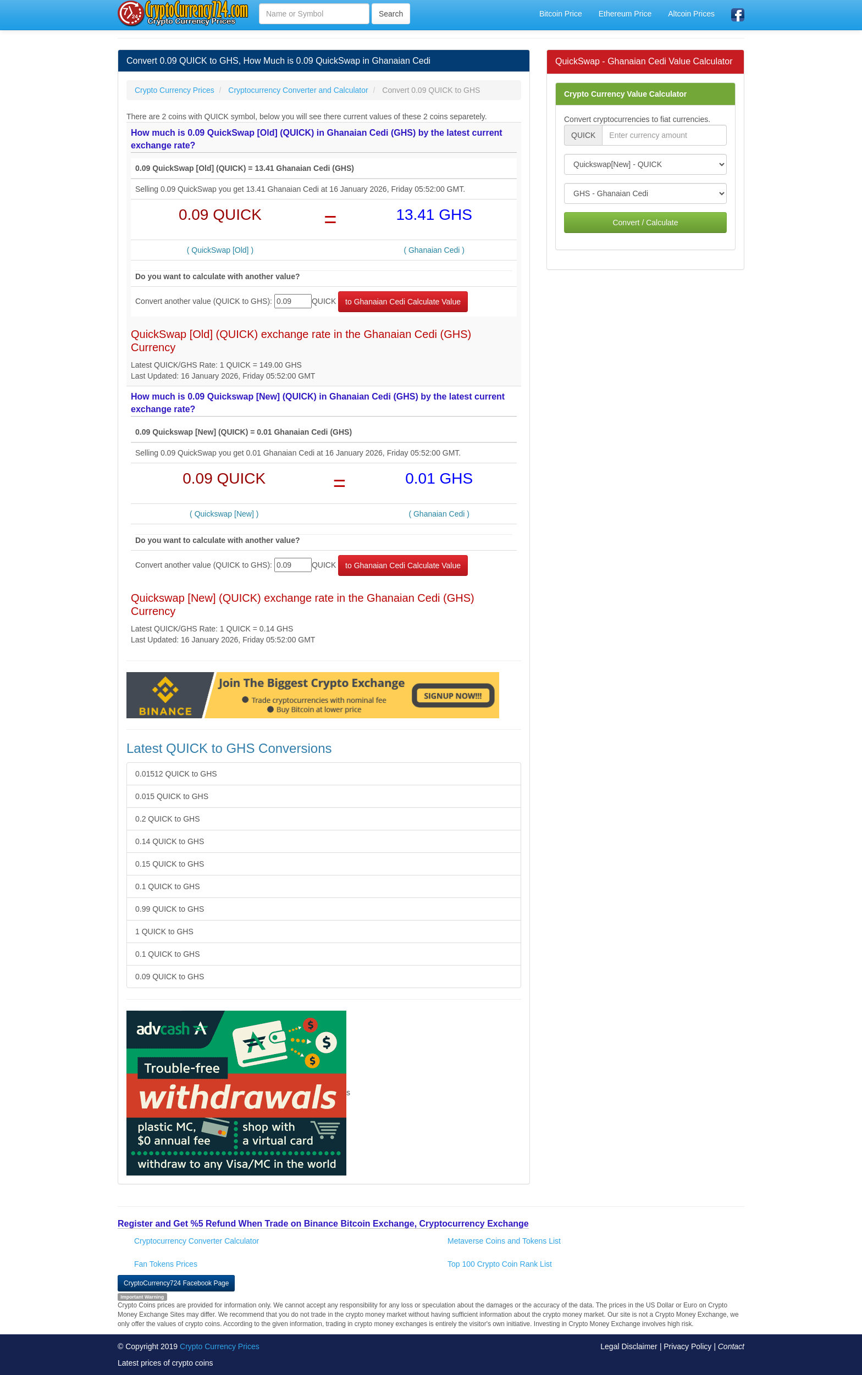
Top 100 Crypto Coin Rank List (499, 1264)
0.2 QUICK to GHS (167, 818)
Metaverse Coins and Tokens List (504, 1241)
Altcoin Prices (691, 13)
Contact (731, 1346)
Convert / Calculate (645, 222)
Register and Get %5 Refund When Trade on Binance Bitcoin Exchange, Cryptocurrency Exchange (323, 1223)
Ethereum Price (625, 13)
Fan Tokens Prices (165, 1264)
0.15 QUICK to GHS (169, 864)
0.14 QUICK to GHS (169, 841)
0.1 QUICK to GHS (167, 886)
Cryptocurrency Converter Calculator (196, 1241)
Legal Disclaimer (628, 1346)
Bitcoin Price (560, 13)
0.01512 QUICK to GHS (176, 773)
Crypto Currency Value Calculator (625, 94)
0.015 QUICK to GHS (171, 796)
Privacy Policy (687, 1346)
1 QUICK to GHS (164, 931)
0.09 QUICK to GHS (169, 976)
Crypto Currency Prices (219, 1346)
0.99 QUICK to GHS (169, 909)
